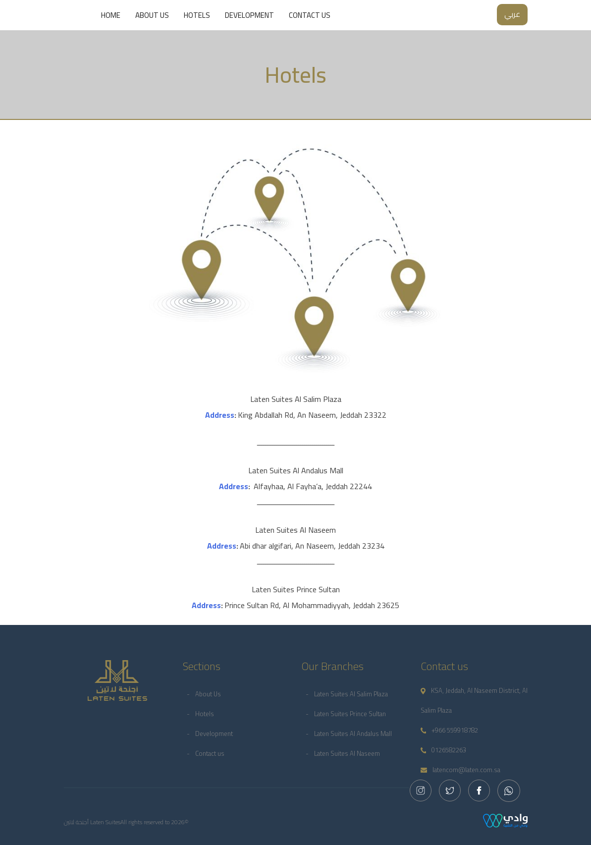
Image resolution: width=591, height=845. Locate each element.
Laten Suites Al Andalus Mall (353, 733)
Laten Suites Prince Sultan (350, 714)
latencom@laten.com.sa (460, 770)
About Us (152, 15)
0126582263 (444, 750)
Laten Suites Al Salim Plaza (351, 694)
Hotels (197, 15)
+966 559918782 (450, 730)
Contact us (309, 15)
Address (219, 414)
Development (249, 15)
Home (110, 15)
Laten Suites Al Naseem (347, 753)
